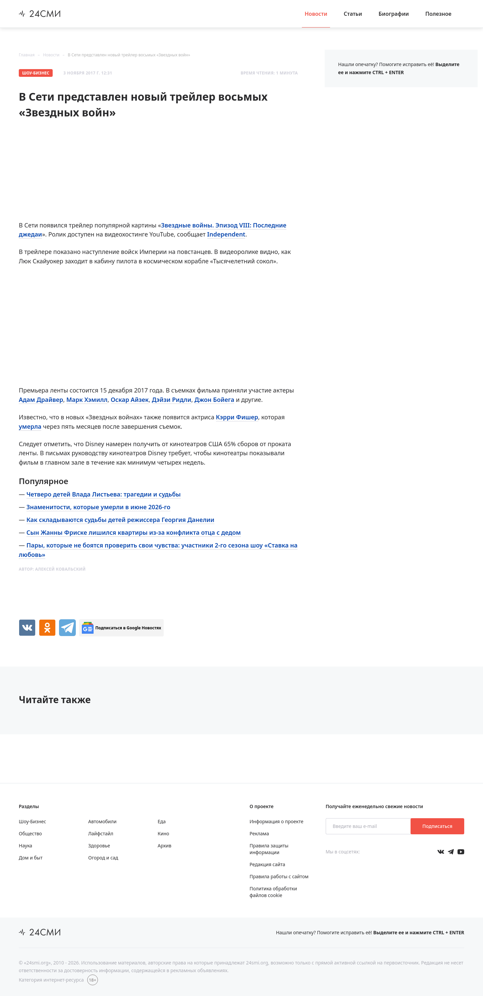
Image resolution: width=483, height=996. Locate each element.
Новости (316, 13)
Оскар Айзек (130, 400)
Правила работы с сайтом (279, 876)
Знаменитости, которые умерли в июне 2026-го (98, 507)
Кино (163, 833)
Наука (25, 845)
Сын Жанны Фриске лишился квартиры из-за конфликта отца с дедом (133, 532)
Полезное (438, 13)
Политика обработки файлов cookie (273, 891)
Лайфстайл (100, 833)
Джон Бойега (214, 400)
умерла (30, 426)
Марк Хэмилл (87, 400)
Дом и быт (31, 857)
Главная (27, 55)
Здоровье (99, 845)
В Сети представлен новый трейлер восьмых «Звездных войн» (129, 55)
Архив (164, 845)
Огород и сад (103, 857)
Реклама (259, 833)
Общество (30, 833)
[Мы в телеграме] (450, 851)
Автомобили (102, 821)
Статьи (353, 13)
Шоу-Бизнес (35, 73)
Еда (162, 821)
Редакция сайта (267, 864)
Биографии (394, 13)
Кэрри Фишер (237, 417)
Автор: (52, 569)
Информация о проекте (276, 821)
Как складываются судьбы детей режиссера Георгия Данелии (120, 520)
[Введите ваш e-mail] (369, 826)
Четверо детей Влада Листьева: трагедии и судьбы (103, 494)
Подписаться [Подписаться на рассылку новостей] (437, 826)
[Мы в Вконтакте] (440, 851)
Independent (226, 234)
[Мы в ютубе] (461, 851)
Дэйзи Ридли (172, 400)
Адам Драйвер (41, 400)
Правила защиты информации (269, 848)
